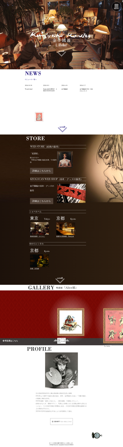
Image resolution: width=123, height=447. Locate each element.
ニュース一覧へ (31, 79)
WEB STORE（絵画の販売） (45, 146)
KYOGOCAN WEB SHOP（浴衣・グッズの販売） (56, 179)
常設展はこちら (10, 341)
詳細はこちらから (41, 170)
